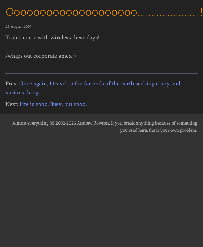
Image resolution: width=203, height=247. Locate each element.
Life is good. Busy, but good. (53, 104)
